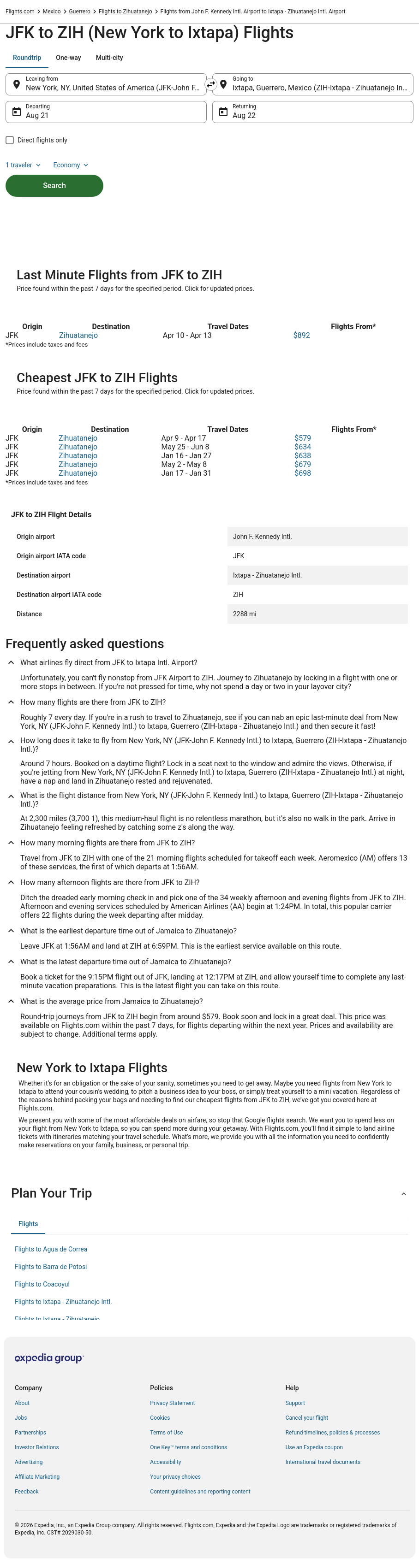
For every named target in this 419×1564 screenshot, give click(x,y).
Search (54, 185)
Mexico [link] (52, 11)
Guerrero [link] (79, 11)
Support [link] (295, 1403)
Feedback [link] (27, 1491)
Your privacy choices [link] (175, 1477)
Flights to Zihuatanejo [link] (125, 11)
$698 (302, 473)
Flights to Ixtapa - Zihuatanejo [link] (57, 1319)
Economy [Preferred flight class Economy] (72, 165)
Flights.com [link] (20, 11)
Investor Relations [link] (37, 1447)
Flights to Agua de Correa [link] (51, 1249)
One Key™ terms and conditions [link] (188, 1447)
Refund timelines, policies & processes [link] (333, 1432)
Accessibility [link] (165, 1462)
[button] (209, 1193)
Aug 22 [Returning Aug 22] (244, 115)
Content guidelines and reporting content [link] (200, 1491)
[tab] (27, 57)
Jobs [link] (21, 1418)
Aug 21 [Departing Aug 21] (37, 115)
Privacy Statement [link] (172, 1403)
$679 (302, 464)
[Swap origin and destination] (210, 84)
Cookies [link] (160, 1418)
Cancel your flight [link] (307, 1418)
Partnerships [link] (30, 1432)
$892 (301, 335)
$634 (302, 447)
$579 (302, 438)
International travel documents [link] (323, 1462)
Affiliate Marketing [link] (37, 1477)
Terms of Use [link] (166, 1432)
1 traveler (24, 165)
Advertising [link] (28, 1462)
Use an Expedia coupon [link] (314, 1447)
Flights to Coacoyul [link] (42, 1284)
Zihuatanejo (78, 335)
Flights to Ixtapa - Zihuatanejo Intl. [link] (63, 1301)
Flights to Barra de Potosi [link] (51, 1266)
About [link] (22, 1403)
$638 (302, 455)
